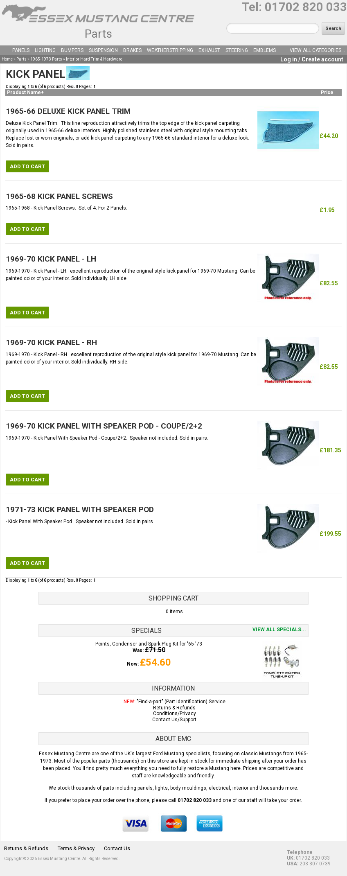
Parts (98, 34)
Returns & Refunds (174, 708)
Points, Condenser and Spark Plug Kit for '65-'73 (148, 644)
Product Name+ (25, 92)
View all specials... (279, 629)
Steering (236, 50)
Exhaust (209, 50)
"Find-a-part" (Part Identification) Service (181, 701)
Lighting (45, 50)
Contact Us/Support (174, 719)
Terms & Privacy (76, 848)
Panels (20, 50)
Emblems (264, 50)
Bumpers (72, 50)
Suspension (103, 50)
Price (327, 92)
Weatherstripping (170, 50)
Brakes (132, 50)
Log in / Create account (311, 59)
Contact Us (117, 848)
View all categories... (317, 50)
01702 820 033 (306, 7)
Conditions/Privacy (174, 713)
